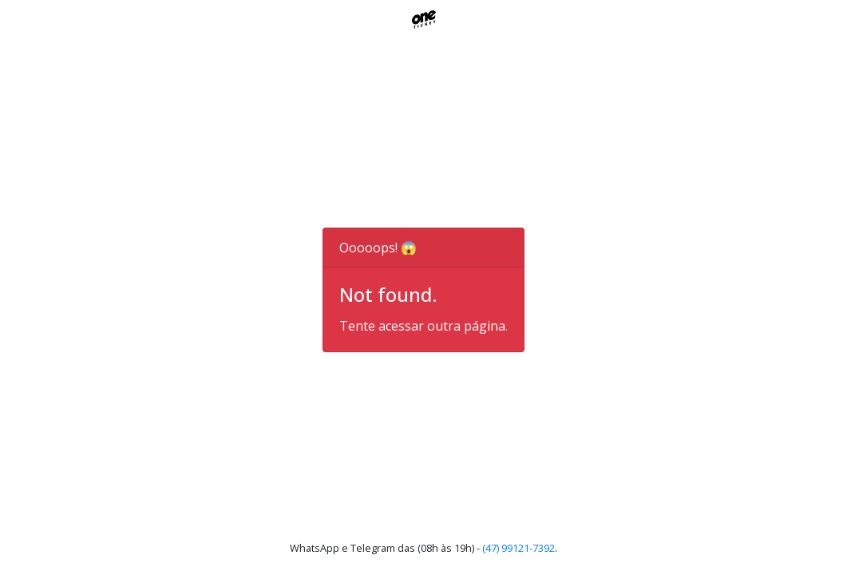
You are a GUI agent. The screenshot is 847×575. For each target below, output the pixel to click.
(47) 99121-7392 (518, 548)
